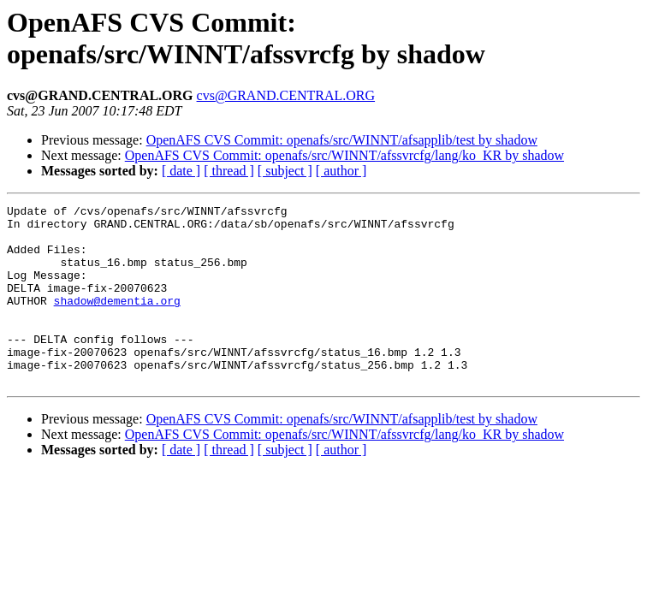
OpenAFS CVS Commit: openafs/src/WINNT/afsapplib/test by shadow (341, 140)
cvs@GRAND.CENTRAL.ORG (286, 95)
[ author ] (341, 170)
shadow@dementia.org (117, 321)
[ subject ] (285, 170)
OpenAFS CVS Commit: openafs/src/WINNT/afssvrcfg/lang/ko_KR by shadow (344, 155)
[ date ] (181, 170)
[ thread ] (229, 170)
